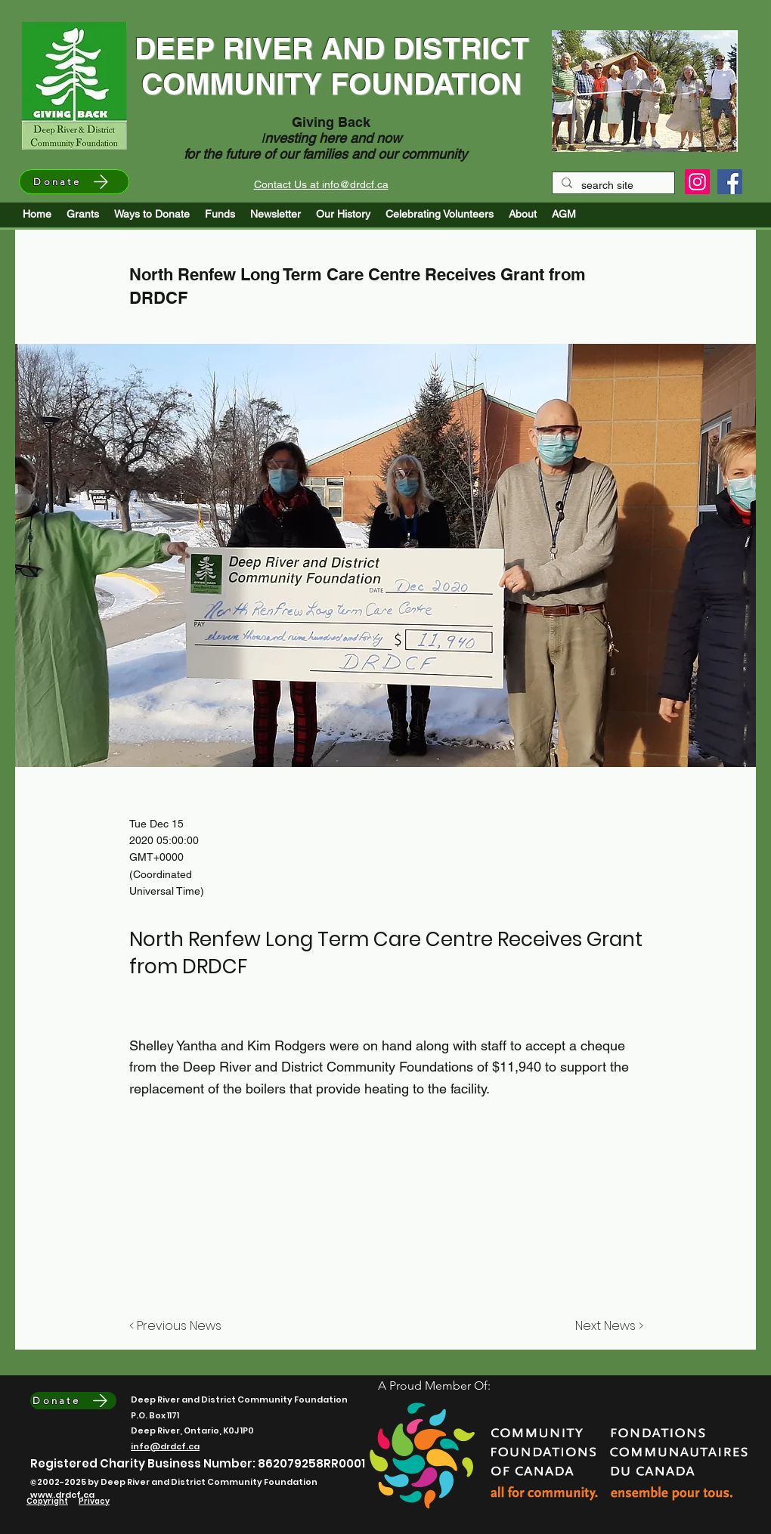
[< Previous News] (179, 1327)
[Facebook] (729, 181)
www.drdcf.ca (62, 1495)
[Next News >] (605, 1327)
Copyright (47, 1501)
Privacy (94, 1501)
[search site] (611, 185)
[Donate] (74, 181)
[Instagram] (697, 181)
